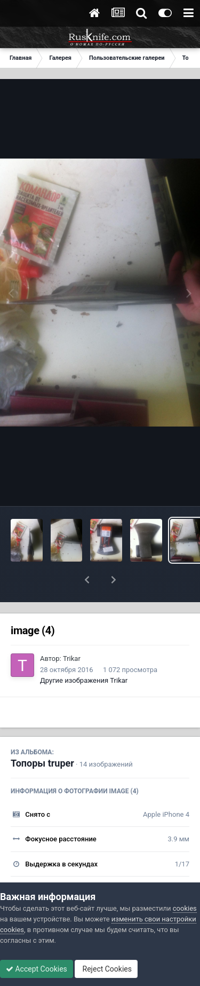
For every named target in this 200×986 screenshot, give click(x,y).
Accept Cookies (36, 969)
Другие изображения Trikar (83, 653)
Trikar (72, 631)
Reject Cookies (106, 969)
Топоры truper (42, 735)
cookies (185, 908)
